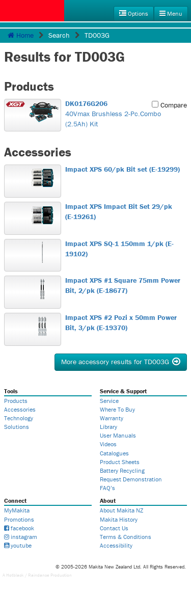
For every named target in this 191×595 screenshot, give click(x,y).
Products (16, 400)
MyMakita (17, 510)
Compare (169, 105)
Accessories (20, 409)
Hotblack (15, 575)
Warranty (111, 418)
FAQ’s (107, 488)
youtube (18, 545)
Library (108, 426)
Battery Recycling (122, 470)
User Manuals (118, 435)
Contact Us (114, 528)
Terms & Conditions (125, 536)
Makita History (119, 519)
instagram (20, 536)
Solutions (16, 426)
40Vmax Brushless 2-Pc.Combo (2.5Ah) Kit (123, 113)
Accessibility (116, 545)
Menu (170, 13)
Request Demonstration (131, 479)
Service (109, 400)
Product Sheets (120, 462)
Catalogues (114, 453)
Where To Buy (117, 409)
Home (21, 35)
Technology (18, 418)
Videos (108, 444)
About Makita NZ (121, 510)
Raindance (38, 575)
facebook (19, 528)
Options (133, 13)
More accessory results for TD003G (120, 362)
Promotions (19, 519)
